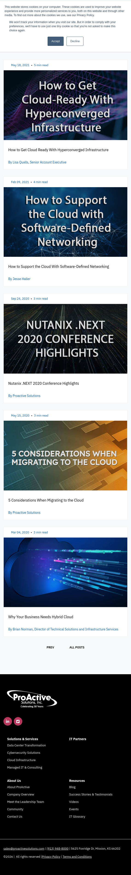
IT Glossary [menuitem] (77, 816)
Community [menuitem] (15, 809)
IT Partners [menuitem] (77, 739)
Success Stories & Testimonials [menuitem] (91, 794)
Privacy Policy (51, 857)
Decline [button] (75, 41)
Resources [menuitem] (77, 781)
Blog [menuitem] (72, 787)
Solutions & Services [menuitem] (22, 739)
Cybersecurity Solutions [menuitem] (23, 753)
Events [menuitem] (74, 809)
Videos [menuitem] (74, 802)
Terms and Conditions (77, 857)
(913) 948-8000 (57, 849)
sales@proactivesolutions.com (23, 849)
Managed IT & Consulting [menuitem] (24, 767)
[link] (32, 698)
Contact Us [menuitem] (14, 816)
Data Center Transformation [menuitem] (26, 745)
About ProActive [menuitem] (18, 787)
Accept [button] (55, 41)
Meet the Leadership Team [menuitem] (25, 802)
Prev (50, 647)
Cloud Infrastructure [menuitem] (21, 760)
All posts (76, 647)
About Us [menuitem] (14, 781)
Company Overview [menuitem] (20, 794)
